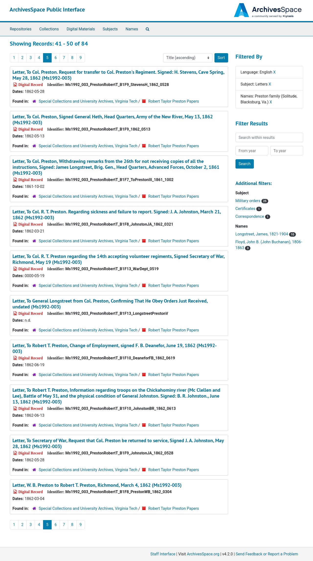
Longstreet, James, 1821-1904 (265, 234)
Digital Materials (81, 29)
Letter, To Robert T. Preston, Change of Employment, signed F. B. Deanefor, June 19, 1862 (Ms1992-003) (114, 348)
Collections (49, 29)
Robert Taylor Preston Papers (173, 101)
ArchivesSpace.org (203, 554)
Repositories (21, 29)
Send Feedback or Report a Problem (267, 554)
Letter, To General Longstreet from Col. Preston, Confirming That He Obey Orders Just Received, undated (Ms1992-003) (110, 304)
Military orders (251, 200)
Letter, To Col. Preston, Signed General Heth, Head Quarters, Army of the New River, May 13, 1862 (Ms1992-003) (112, 119)
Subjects (110, 29)
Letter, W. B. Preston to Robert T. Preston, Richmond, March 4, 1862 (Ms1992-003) (97, 485)
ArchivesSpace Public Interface (47, 9)
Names (132, 29)
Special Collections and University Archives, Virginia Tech (88, 101)
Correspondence (252, 216)
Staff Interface (162, 554)
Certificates (248, 208)
